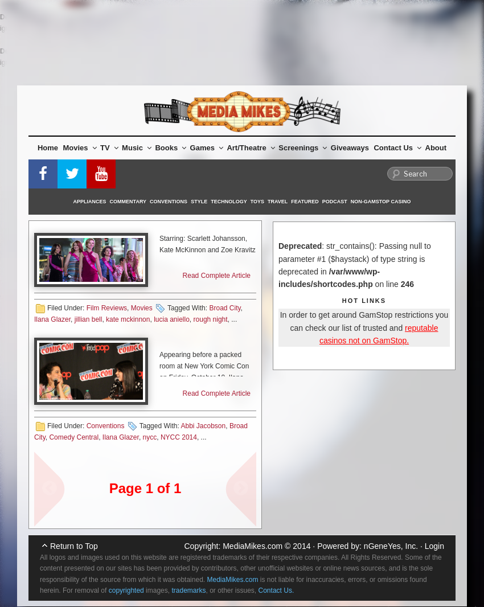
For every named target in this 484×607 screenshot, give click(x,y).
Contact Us (397, 147)
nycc (150, 437)
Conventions (168, 201)
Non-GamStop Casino (381, 201)
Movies (80, 147)
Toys (257, 201)
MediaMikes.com (252, 546)
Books (170, 147)
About (436, 147)
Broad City (224, 308)
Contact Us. (276, 590)
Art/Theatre (250, 147)
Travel (278, 201)
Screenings (302, 147)
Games (206, 147)
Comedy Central (74, 437)
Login (434, 546)
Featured (304, 201)
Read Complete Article (217, 276)
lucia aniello (172, 319)
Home (48, 147)
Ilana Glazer (52, 319)
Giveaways (350, 147)
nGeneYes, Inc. (391, 546)
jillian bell (88, 319)
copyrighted (126, 590)
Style (199, 201)
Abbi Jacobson (203, 426)
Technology (229, 201)
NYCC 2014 (179, 437)
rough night (211, 319)
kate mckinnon (128, 319)
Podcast (334, 201)
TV (109, 147)
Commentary (128, 201)
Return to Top (74, 546)
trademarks (188, 590)
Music (136, 147)
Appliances (89, 201)
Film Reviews (107, 308)
